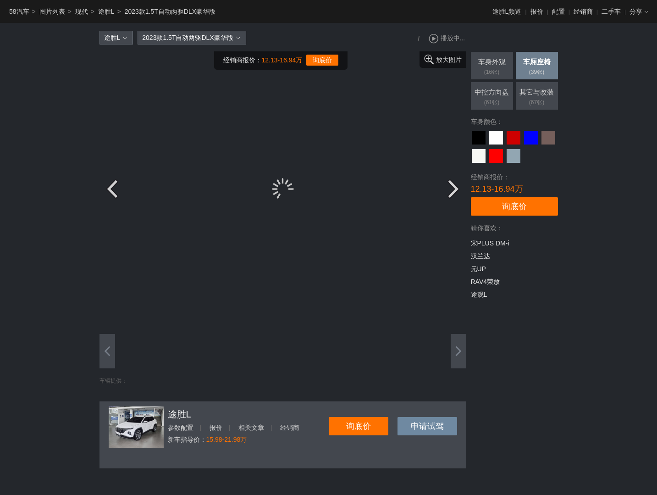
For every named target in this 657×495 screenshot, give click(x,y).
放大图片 (449, 59)
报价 (536, 11)
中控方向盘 (492, 97)
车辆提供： (113, 381)
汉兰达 (480, 256)
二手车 (611, 11)
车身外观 (492, 67)
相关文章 (251, 427)
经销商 (583, 11)
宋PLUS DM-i (490, 243)
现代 (81, 11)
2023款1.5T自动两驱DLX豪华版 (170, 11)
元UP (478, 269)
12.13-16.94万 (282, 60)
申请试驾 (427, 426)
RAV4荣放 (485, 281)
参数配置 (180, 427)
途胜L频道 (507, 11)
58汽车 (19, 11)
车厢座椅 (537, 67)
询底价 (322, 60)
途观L (479, 294)
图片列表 (52, 11)
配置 (558, 11)
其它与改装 (537, 97)
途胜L (106, 11)
